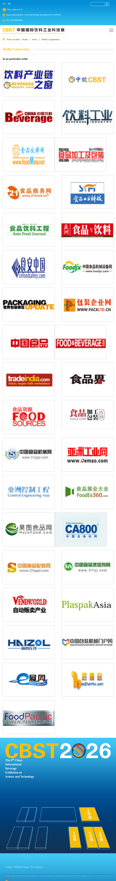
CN (4, 3)
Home (25, 39)
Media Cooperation (51, 39)
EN (9, 3)
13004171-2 (86, 876)
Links (8, 867)
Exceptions (37, 867)
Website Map (21, 867)
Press (34, 39)
